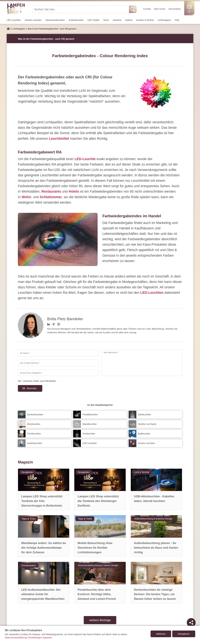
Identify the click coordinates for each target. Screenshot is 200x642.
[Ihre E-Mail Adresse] (58, 363)
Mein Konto (159, 9)
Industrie (117, 20)
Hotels (74, 191)
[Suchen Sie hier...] (81, 9)
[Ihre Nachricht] (142, 363)
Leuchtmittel (59, 139)
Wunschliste (175, 9)
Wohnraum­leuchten (55, 20)
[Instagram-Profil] (58, 324)
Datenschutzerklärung (15, 637)
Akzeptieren (184, 634)
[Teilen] (191, 622)
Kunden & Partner (145, 20)
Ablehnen (161, 634)
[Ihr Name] (58, 353)
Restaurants (51, 191)
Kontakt (147, 9)
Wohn (26, 197)
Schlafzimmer (51, 197)
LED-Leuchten (151, 293)
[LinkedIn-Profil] (48, 324)
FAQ (177, 20)
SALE (106, 20)
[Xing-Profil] (53, 324)
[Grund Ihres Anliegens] (58, 373)
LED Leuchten (14, 20)
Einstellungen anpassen (40, 637)
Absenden (32, 388)
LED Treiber (94, 20)
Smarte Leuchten (33, 20)
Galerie (128, 20)
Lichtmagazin (164, 20)
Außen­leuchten (76, 20)
